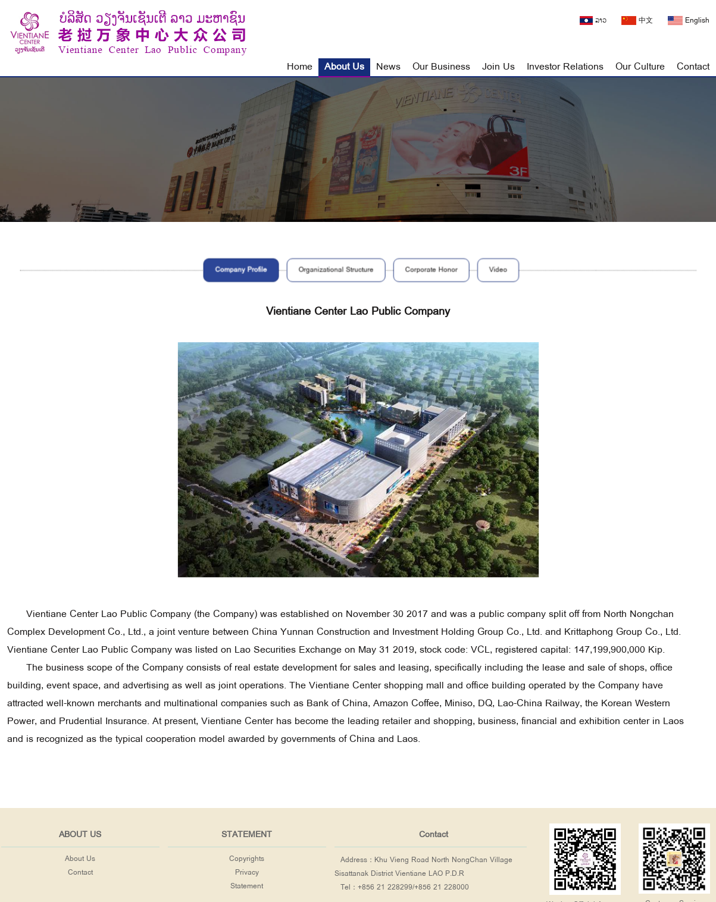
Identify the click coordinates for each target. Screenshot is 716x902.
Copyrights (246, 859)
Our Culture (640, 67)
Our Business (441, 67)
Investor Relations (565, 67)
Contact (693, 67)
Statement (246, 886)
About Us (344, 67)
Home (299, 67)
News (388, 67)
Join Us (498, 67)
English (688, 20)
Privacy (247, 872)
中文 (637, 20)
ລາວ (593, 20)
